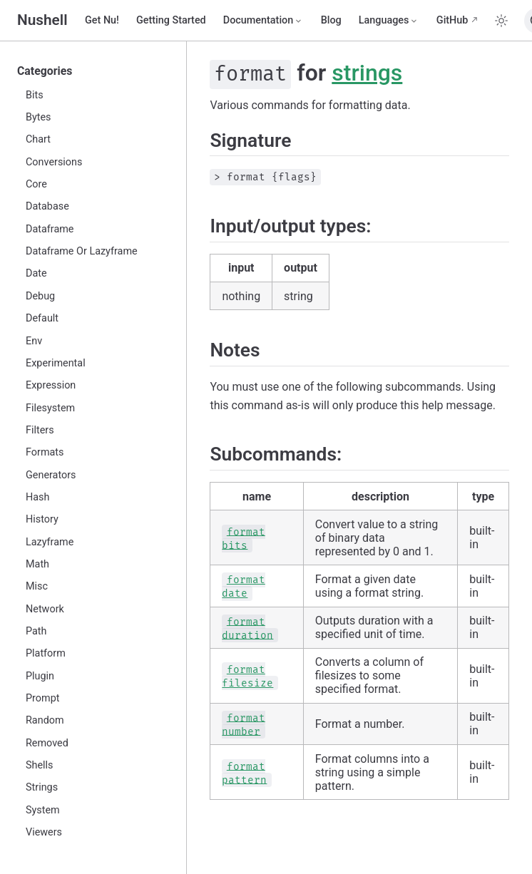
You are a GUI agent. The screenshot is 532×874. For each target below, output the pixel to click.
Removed (47, 743)
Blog (331, 20)
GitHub (452, 20)
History (42, 519)
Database (47, 206)
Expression (51, 385)
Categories (44, 71)
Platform (46, 653)
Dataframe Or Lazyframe (82, 251)
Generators (51, 475)
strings (367, 72)
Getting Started (171, 20)
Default (42, 318)
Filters (40, 430)
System (43, 810)
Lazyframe (49, 542)
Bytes (38, 117)
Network (45, 609)
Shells (39, 765)
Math (37, 564)
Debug (40, 296)
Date (36, 273)
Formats (44, 452)
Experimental (56, 363)
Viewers (44, 832)
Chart (38, 139)
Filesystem (50, 408)
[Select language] (389, 21)
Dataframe (49, 229)
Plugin (40, 676)
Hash (37, 497)
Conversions (54, 162)
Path (36, 631)
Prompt (42, 698)
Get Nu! (102, 20)
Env (34, 341)
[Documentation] (263, 21)
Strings (42, 787)
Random (45, 720)
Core (36, 184)
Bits (35, 95)
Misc (37, 586)
